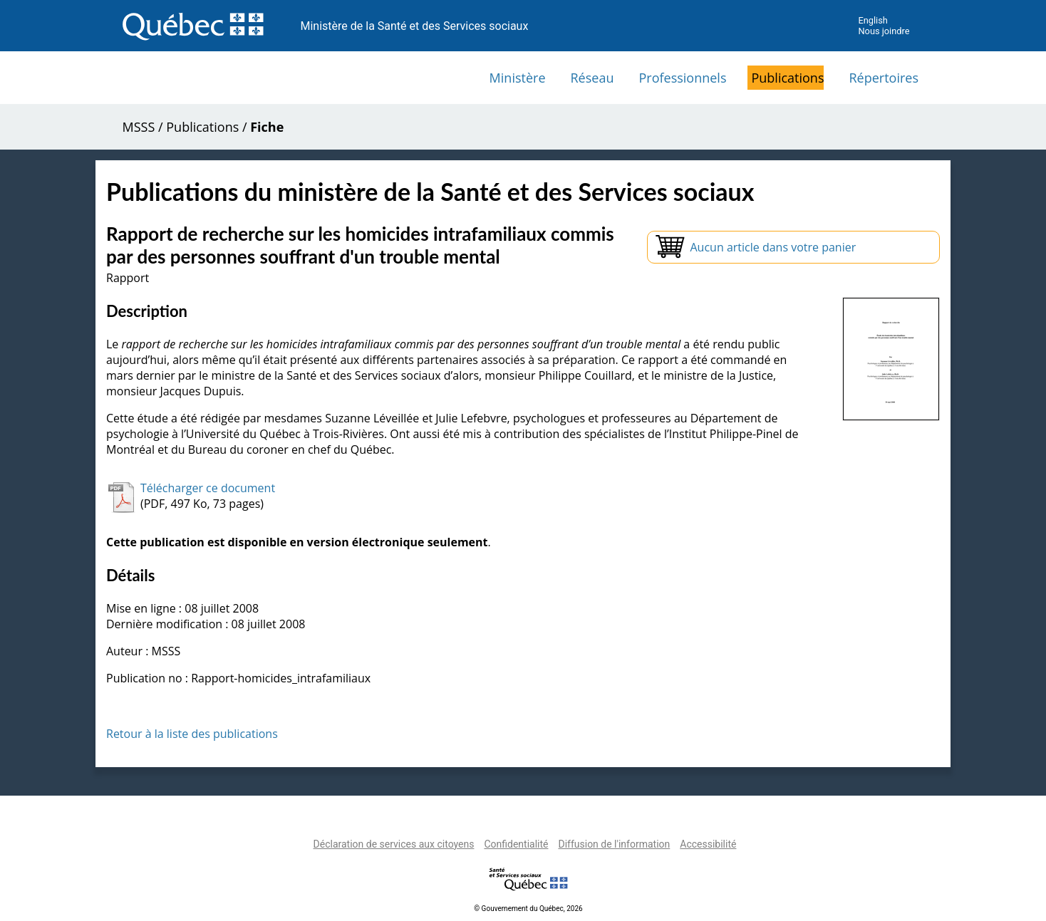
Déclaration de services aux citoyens (394, 844)
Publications (787, 77)
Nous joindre (883, 31)
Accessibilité (708, 844)
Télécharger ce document (207, 488)
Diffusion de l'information (614, 844)
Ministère (518, 77)
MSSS (139, 126)
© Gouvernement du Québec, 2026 (528, 908)
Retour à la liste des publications (192, 734)
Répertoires (883, 77)
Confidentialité (516, 844)
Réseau (592, 77)
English (872, 20)
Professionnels (682, 77)
